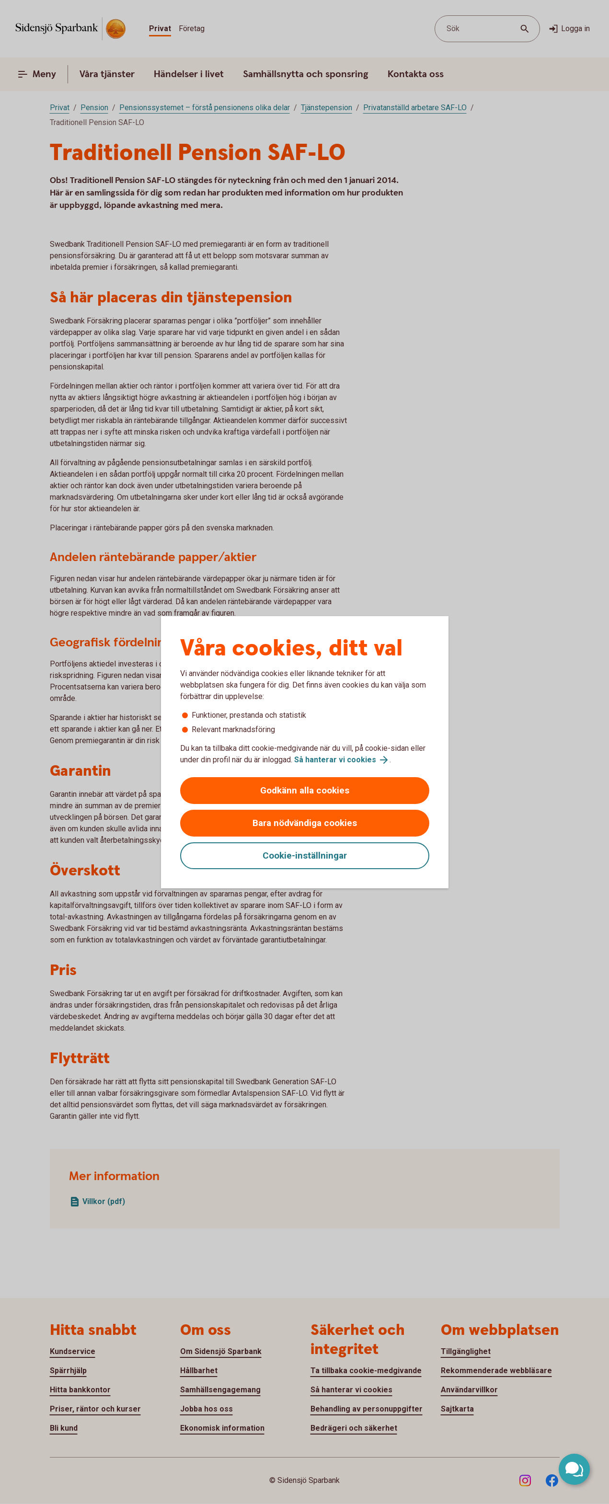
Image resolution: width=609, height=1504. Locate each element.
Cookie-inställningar (305, 855)
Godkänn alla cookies (304, 790)
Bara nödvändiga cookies (305, 822)
